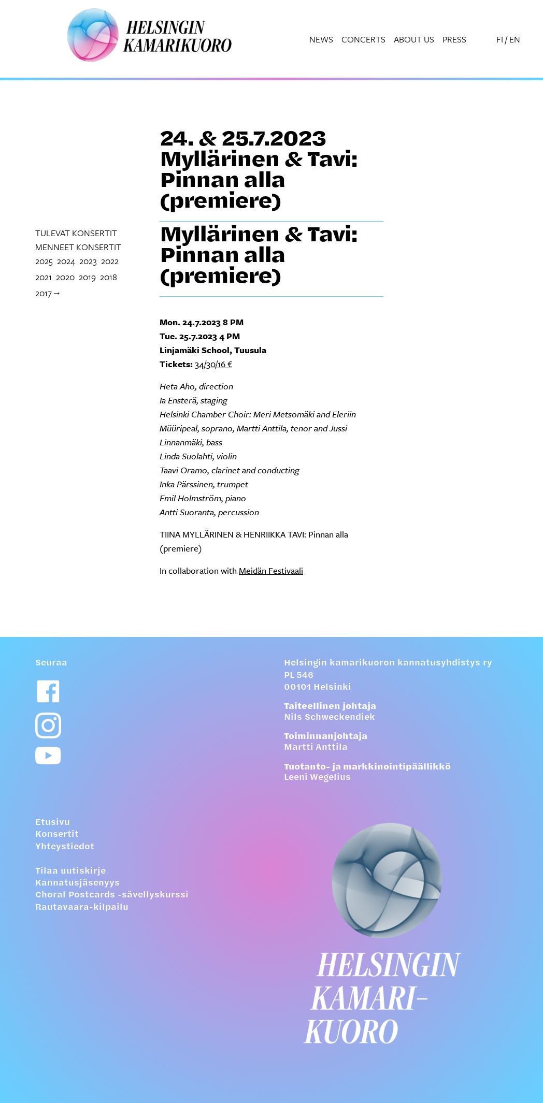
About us (414, 39)
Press (454, 39)
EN (514, 39)
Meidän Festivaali (271, 570)
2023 (88, 260)
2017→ (48, 292)
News (321, 39)
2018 (108, 276)
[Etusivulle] (396, 933)
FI (499, 39)
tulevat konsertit (76, 232)
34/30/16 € (213, 363)
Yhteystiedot (64, 847)
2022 (110, 260)
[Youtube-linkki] (48, 756)
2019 (87, 276)
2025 (44, 260)
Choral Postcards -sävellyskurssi (112, 895)
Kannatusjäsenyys (77, 883)
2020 (65, 276)
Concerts (363, 39)
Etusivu (52, 823)
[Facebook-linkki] (48, 691)
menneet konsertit (78, 246)
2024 (66, 260)
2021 (43, 276)
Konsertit (57, 835)
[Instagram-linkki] (48, 725)
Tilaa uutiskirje (70, 871)
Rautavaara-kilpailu (81, 908)
